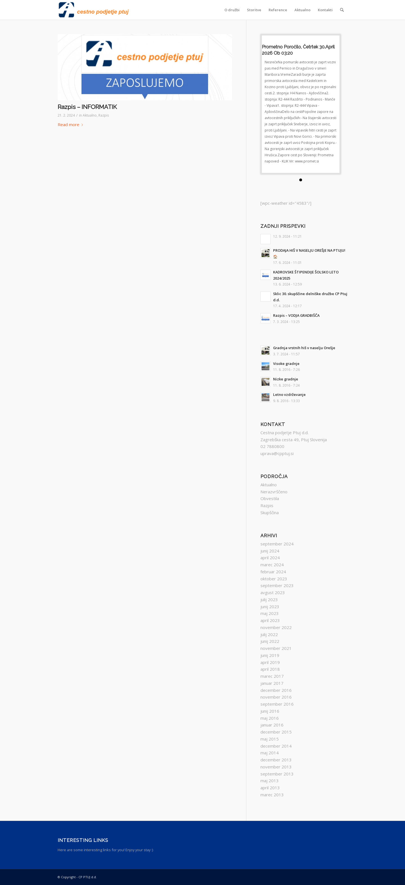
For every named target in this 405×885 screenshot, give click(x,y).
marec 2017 (272, 676)
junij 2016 (269, 711)
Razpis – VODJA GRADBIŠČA (296, 315)
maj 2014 (269, 752)
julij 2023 (269, 599)
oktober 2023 (273, 578)
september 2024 (277, 544)
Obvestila (269, 498)
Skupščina (269, 512)
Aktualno (90, 115)
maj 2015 (269, 739)
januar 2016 (272, 725)
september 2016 (277, 704)
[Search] (341, 10)
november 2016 (276, 697)
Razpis (103, 115)
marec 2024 (272, 564)
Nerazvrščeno (273, 491)
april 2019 (270, 662)
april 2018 (270, 669)
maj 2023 (269, 613)
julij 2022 (269, 634)
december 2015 (276, 732)
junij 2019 (269, 655)
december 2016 (276, 690)
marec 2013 (272, 794)
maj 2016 (269, 718)
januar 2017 (272, 683)
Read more (71, 124)
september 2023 (277, 585)
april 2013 (270, 787)
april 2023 (270, 620)
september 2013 (277, 774)
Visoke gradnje (286, 363)
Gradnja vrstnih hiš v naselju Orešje (304, 347)
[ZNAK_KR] (94, 10)
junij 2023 (269, 606)
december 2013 (276, 760)
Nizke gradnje (285, 379)
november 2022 (276, 627)
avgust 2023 (272, 592)
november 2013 (276, 767)
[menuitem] (232, 10)
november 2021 (276, 648)
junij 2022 (269, 641)
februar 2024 (273, 571)
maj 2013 (269, 780)
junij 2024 (269, 551)
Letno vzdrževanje (289, 394)
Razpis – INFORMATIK (87, 106)
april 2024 (270, 557)
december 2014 (276, 746)
